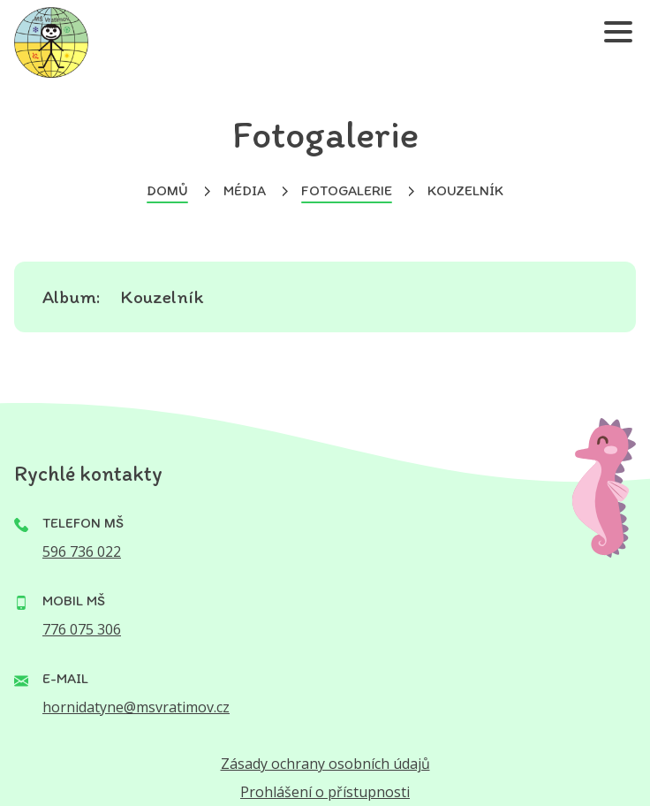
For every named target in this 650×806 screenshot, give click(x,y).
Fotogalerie (346, 190)
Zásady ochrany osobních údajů (325, 763)
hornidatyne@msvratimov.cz (136, 707)
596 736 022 (81, 551)
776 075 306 (81, 629)
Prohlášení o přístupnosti (325, 792)
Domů (167, 190)
